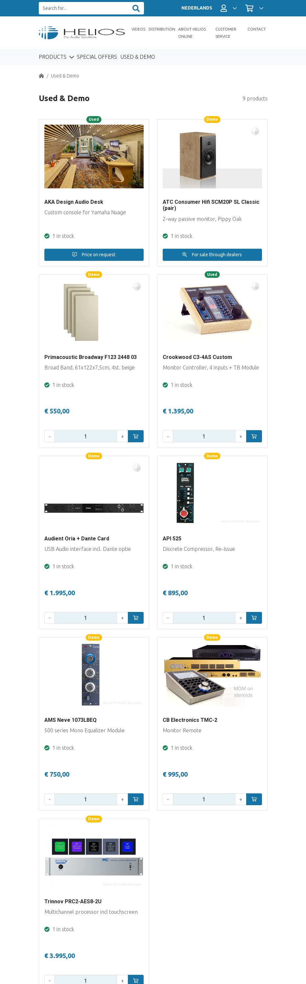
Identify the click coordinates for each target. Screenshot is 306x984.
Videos (138, 29)
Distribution (162, 29)
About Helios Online (192, 32)
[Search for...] (84, 8)
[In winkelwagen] (136, 436)
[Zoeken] (136, 8)
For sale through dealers (212, 254)
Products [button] (53, 57)
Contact (256, 29)
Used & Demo (137, 57)
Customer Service (225, 32)
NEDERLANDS (196, 7)
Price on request (93, 254)
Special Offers (97, 57)
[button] (228, 8)
